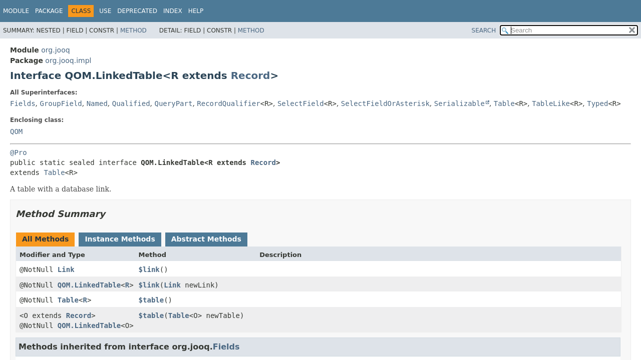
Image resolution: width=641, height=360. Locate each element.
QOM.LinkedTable (89, 285)
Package (49, 11)
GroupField (61, 104)
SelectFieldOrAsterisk (385, 104)
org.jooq (55, 50)
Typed (597, 104)
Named (97, 104)
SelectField (300, 104)
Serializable (459, 104)
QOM (16, 132)
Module (16, 11)
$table (151, 300)
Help (196, 11)
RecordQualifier (228, 104)
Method (133, 30)
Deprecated (137, 11)
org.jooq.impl (68, 60)
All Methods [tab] (45, 239)
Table (504, 104)
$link (149, 270)
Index (172, 11)
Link (66, 270)
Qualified (131, 104)
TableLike (551, 104)
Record (250, 76)
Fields (23, 104)
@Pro (18, 152)
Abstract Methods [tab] (206, 239)
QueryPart (174, 104)
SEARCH (484, 30)
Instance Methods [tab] (120, 239)
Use (105, 11)
